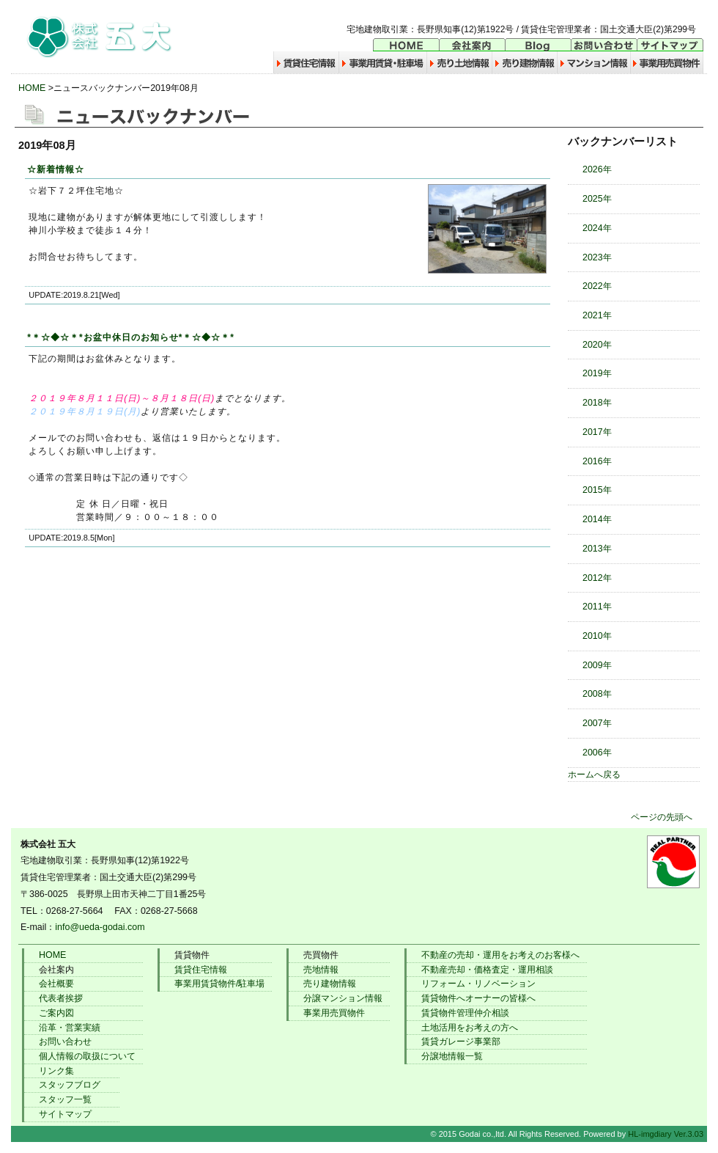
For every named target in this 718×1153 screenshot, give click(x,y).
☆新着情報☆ (55, 169)
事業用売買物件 (334, 1013)
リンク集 (56, 1071)
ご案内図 (56, 1013)
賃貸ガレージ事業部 (460, 1041)
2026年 (597, 169)
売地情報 (320, 970)
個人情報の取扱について (87, 1056)
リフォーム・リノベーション (478, 983)
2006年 (597, 752)
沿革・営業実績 (69, 1027)
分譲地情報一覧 (452, 1056)
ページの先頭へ (661, 817)
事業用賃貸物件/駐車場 (219, 983)
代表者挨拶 (61, 998)
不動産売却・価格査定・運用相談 (487, 970)
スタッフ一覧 (65, 1099)
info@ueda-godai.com (99, 927)
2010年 (597, 636)
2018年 (597, 403)
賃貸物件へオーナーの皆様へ (478, 998)
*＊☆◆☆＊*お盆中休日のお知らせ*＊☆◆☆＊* (130, 337)
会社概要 (56, 983)
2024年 (597, 228)
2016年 (597, 461)
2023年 (597, 257)
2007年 (597, 723)
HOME (31, 88)
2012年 (597, 578)
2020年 (597, 345)
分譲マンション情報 (342, 998)
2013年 (597, 548)
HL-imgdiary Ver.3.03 (665, 1134)
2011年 (597, 606)
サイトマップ (65, 1114)
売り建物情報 (329, 983)
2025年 (597, 199)
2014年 (597, 519)
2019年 (597, 373)
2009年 (597, 665)
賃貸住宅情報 (200, 970)
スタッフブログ (69, 1085)
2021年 (597, 315)
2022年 (597, 286)
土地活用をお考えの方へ (469, 1027)
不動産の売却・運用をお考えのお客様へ (500, 955)
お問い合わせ (65, 1041)
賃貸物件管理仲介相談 (465, 1013)
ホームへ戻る (594, 774)
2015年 (597, 490)
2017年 (597, 432)
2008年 (597, 694)
